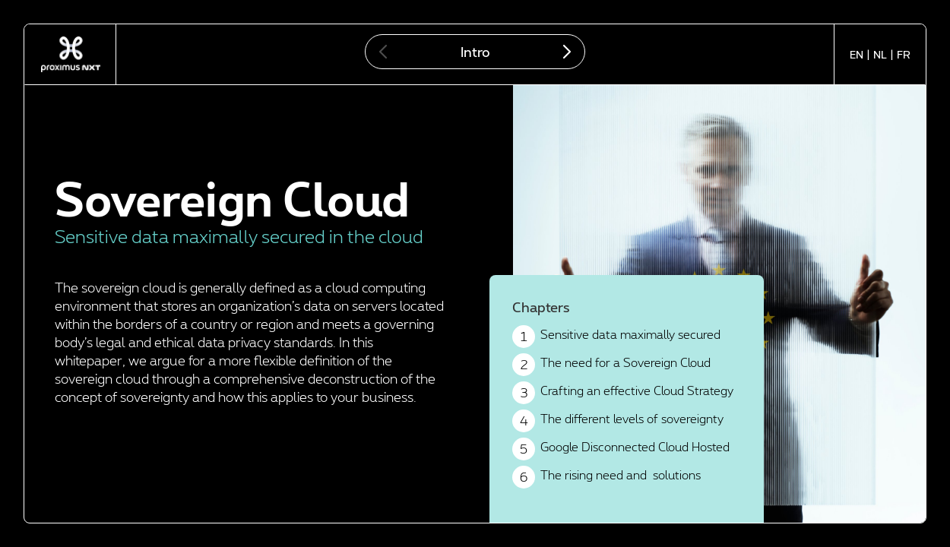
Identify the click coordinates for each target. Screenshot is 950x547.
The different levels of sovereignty (618, 420)
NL (880, 54)
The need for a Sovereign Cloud (611, 364)
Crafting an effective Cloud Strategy (622, 392)
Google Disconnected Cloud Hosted (621, 449)
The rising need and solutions (606, 477)
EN (856, 54)
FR (903, 54)
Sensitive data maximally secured (616, 336)
